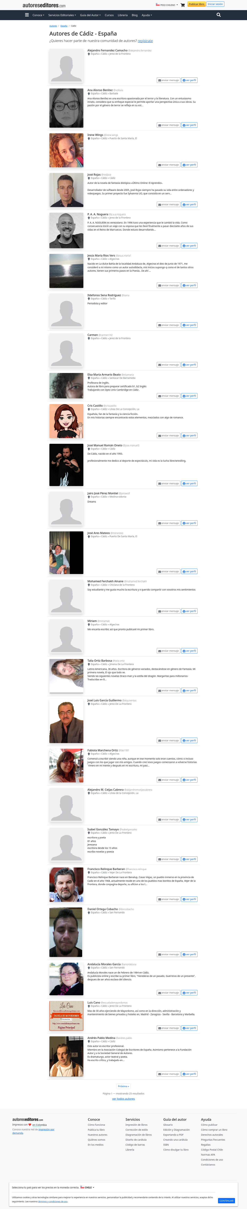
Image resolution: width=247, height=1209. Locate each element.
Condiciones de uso (212, 1159)
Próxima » (123, 1086)
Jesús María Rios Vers (101, 255)
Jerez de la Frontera (120, 53)
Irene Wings (95, 135)
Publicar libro (196, 4)
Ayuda (146, 15)
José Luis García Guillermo (104, 700)
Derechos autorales (212, 1134)
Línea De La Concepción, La (124, 409)
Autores (53, 25)
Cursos (109, 15)
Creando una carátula (175, 1139)
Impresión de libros (137, 1124)
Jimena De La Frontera (121, 664)
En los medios (95, 1144)
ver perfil (189, 80)
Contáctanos (208, 1164)
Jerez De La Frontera (120, 703)
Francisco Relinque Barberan (106, 869)
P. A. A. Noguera (97, 214)
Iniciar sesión (215, 4)
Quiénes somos (96, 1139)
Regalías (205, 1144)
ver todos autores (123, 1099)
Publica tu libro (96, 1129)
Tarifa (112, 298)
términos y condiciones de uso (52, 1201)
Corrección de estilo (137, 1129)
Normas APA (208, 1154)
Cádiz (104, 53)
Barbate (113, 93)
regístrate (145, 40)
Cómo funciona (96, 1124)
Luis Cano (93, 1002)
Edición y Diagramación (176, 1129)
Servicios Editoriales (61, 15)
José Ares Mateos (98, 533)
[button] (27, 15)
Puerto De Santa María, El (123, 536)
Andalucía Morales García (104, 964)
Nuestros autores (97, 1134)
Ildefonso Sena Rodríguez (104, 295)
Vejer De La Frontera (120, 872)
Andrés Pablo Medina (101, 1038)
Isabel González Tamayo (103, 829)
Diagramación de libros (139, 1134)
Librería (123, 15)
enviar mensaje (168, 80)
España (63, 25)
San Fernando (117, 912)
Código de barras (135, 1144)
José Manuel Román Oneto (104, 445)
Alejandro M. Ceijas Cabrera (105, 790)
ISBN (166, 1144)
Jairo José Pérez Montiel (102, 493)
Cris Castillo (95, 406)
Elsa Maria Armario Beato (104, 374)
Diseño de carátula (136, 1139)
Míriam (92, 621)
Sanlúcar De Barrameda (122, 378)
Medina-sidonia (117, 496)
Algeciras (114, 258)
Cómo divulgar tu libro (176, 1149)
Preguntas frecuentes (213, 1139)
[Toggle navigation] (219, 15)
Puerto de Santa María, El (123, 138)
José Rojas (94, 174)
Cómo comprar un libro (214, 1129)
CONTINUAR (226, 1200)
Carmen (92, 335)
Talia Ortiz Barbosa (99, 660)
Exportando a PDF (173, 1134)
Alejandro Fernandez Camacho (107, 50)
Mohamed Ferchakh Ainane (105, 581)
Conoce (37, 15)
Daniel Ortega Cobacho (102, 909)
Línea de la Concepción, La (123, 793)
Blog (135, 15)
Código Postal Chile (212, 1149)
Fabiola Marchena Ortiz (102, 750)
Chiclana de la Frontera (122, 584)
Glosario (168, 1124)
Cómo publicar (209, 1124)
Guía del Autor (89, 15)
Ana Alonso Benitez (100, 90)
